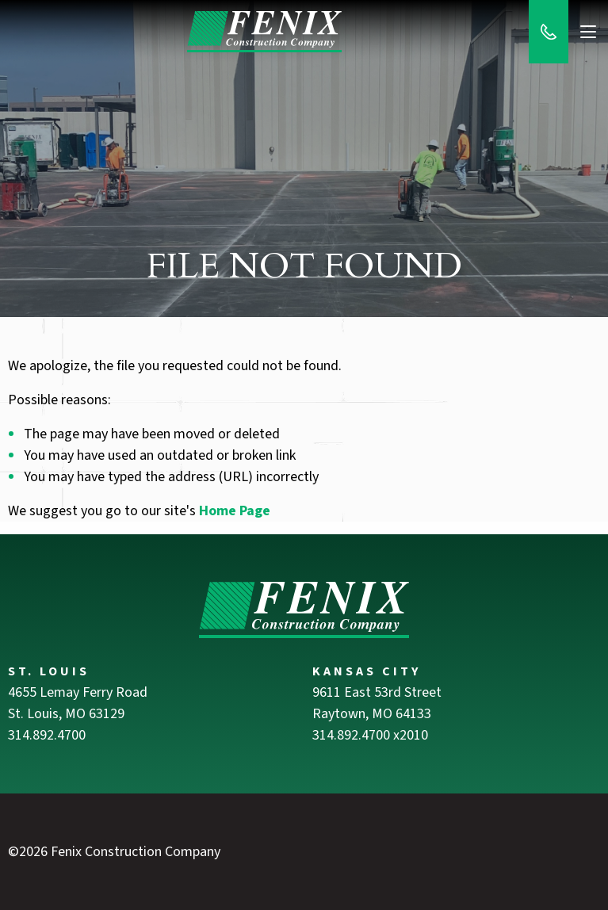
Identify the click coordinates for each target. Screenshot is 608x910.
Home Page (234, 511)
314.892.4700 (47, 735)
